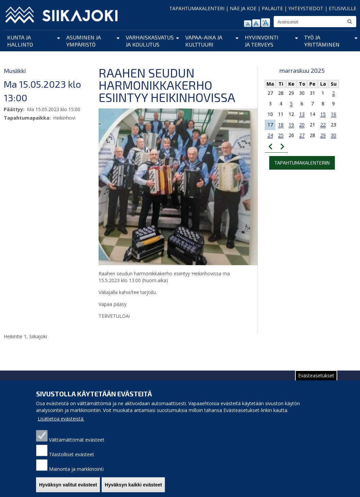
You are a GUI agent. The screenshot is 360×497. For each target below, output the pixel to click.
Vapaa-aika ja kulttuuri (203, 41)
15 (323, 114)
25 (281, 135)
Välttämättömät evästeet (76, 446)
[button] (180, 186)
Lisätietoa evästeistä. (61, 425)
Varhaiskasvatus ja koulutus (150, 41)
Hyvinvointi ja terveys (261, 41)
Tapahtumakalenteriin (302, 163)
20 (302, 124)
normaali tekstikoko (256, 23)
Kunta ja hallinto (20, 41)
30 (333, 135)
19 (291, 124)
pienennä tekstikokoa (248, 23)
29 (323, 135)
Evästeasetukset (316, 382)
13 (302, 114)
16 (333, 114)
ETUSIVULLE (342, 8)
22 (323, 124)
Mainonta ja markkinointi (76, 475)
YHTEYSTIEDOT (305, 8)
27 (302, 135)
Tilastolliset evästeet (71, 461)
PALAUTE (272, 8)
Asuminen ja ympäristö (83, 41)
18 (281, 124)
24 (270, 135)
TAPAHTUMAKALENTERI (196, 8)
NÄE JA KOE (243, 8)
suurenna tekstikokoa (265, 22)
